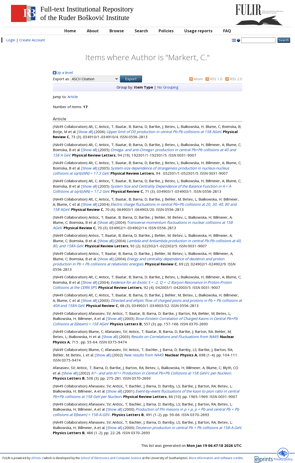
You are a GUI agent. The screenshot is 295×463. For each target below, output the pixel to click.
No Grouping (167, 87)
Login (10, 39)
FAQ (227, 31)
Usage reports (198, 31)
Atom (198, 78)
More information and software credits (216, 458)
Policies (166, 31)
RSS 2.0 (236, 78)
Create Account (32, 39)
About (93, 31)
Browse (116, 31)
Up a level (64, 72)
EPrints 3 (37, 458)
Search (141, 31)
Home (70, 31)
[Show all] (85, 131)
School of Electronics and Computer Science (111, 458)
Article (72, 96)
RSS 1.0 (216, 78)
